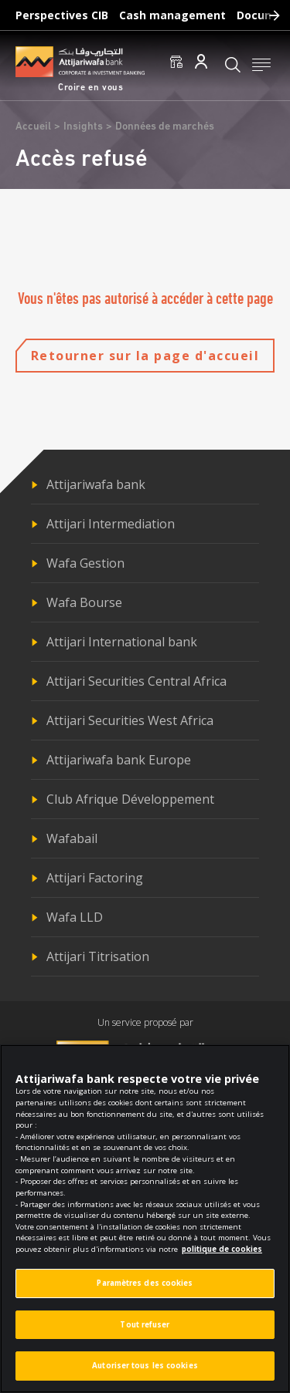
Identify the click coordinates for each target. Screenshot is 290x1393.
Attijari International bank (121, 641)
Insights (83, 127)
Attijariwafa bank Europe (118, 759)
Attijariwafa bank (95, 484)
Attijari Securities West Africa (129, 720)
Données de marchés (164, 127)
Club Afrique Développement (130, 799)
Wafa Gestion (85, 563)
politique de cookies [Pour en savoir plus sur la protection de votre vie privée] (222, 1255)
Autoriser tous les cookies (145, 1372)
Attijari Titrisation (97, 956)
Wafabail (71, 838)
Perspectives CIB (61, 15)
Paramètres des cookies (145, 1289)
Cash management (172, 15)
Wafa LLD (74, 917)
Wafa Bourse (84, 602)
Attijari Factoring (94, 877)
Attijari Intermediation (110, 523)
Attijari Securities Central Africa (136, 681)
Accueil (33, 127)
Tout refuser (144, 1331)
